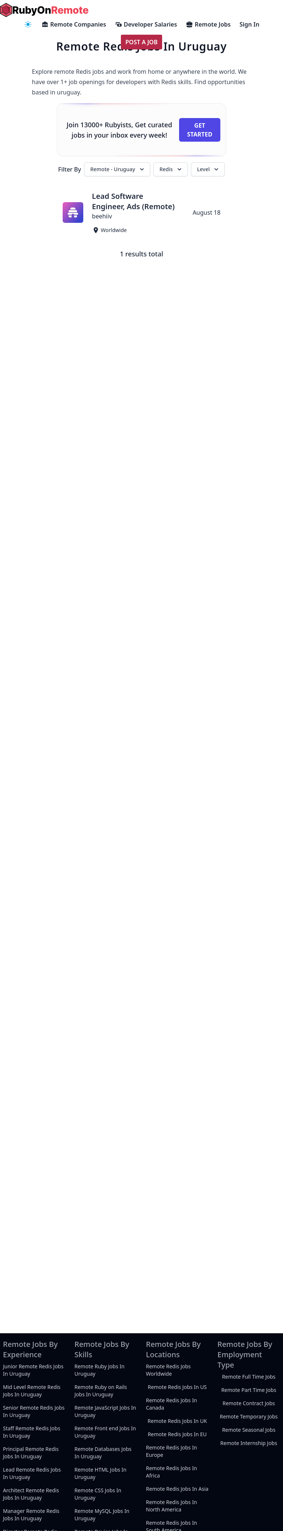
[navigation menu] (28, 24)
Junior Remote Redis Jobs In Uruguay (33, 1370)
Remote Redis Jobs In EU (177, 1434)
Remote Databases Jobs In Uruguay (103, 1452)
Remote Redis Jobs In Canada (171, 1404)
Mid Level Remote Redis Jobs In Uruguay (31, 1390)
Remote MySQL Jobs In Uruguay (101, 1514)
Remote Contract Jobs (249, 1403)
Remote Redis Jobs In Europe (171, 1451)
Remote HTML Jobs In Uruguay (100, 1473)
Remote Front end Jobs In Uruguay (105, 1432)
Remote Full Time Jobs (248, 1376)
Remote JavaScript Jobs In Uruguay (105, 1411)
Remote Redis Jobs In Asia (177, 1488)
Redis (171, 169)
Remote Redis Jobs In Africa (171, 1472)
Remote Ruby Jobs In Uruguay (99, 1370)
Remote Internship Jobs (248, 1443)
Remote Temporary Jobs (248, 1416)
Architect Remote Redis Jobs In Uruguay (31, 1494)
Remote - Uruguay (118, 169)
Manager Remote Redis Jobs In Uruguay (31, 1514)
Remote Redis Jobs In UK (177, 1420)
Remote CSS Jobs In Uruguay (97, 1494)
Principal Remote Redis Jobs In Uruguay (31, 1452)
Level (208, 169)
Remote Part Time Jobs (248, 1389)
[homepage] (44, 10)
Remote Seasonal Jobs (249, 1429)
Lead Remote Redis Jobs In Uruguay (32, 1473)
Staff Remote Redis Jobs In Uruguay (31, 1432)
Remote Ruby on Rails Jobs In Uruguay (100, 1390)
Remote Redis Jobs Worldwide (168, 1370)
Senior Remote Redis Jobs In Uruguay (33, 1411)
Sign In (249, 24)
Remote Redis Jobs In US (177, 1386)
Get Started (199, 129)
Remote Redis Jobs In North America (171, 1506)
